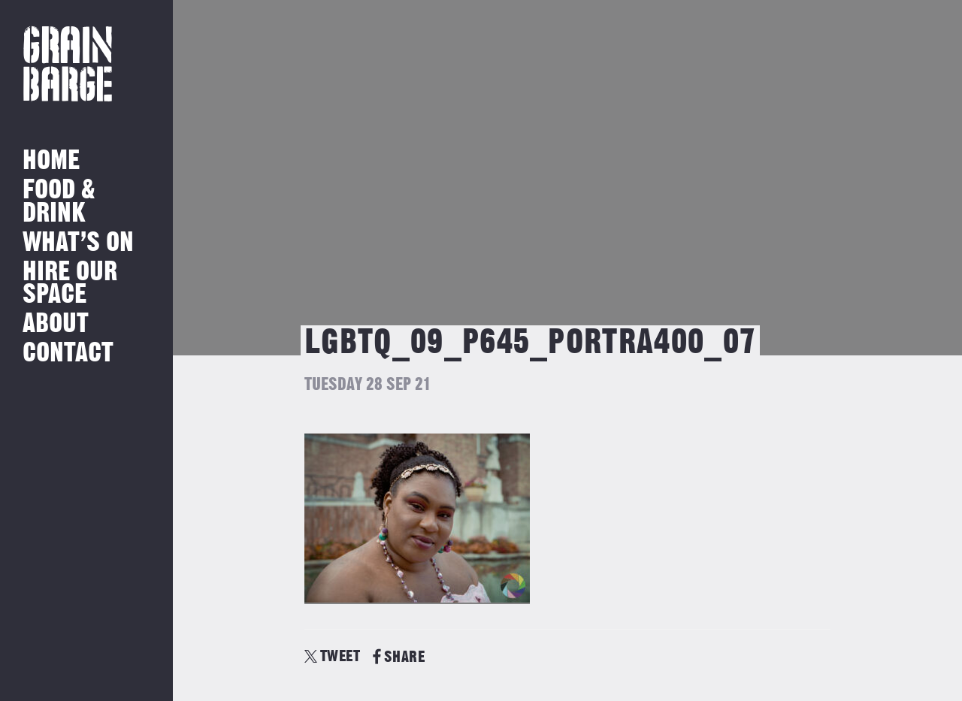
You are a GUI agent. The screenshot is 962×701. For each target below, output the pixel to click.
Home (51, 161)
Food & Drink (59, 202)
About (56, 324)
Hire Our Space (70, 284)
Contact (68, 353)
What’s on (78, 243)
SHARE (398, 657)
